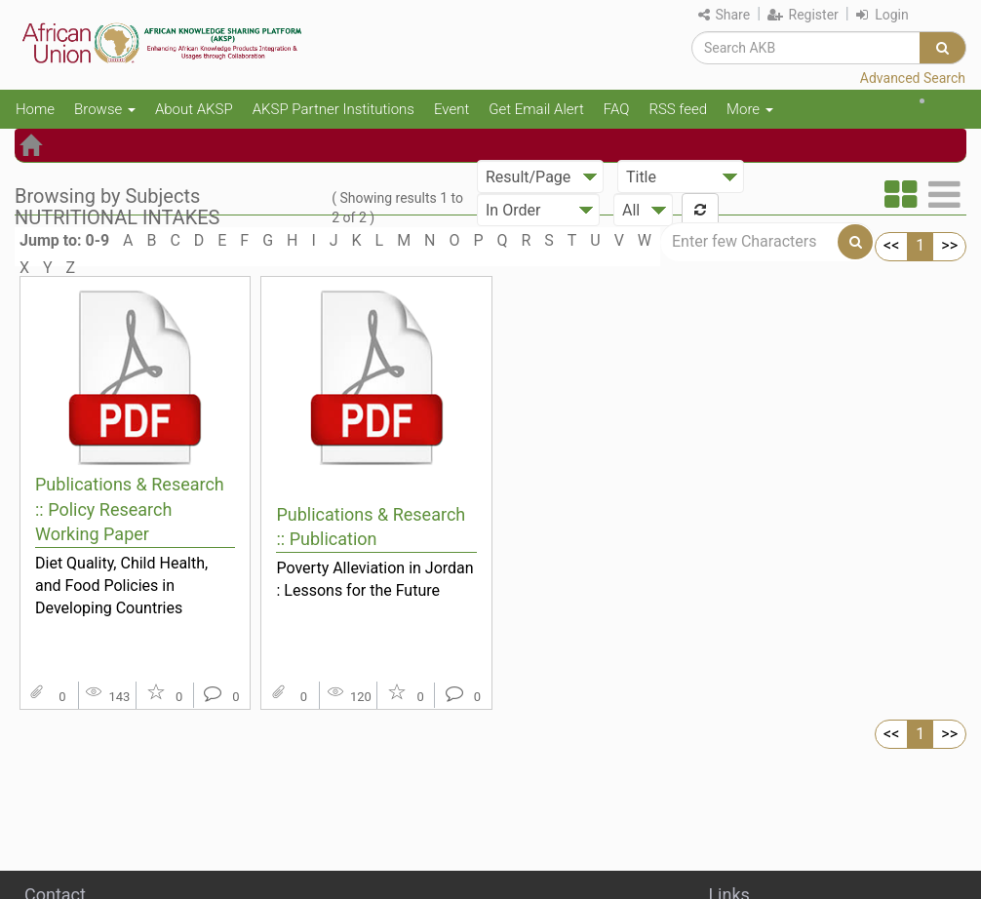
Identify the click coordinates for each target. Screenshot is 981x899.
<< (891, 245)
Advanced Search (912, 78)
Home (35, 109)
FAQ (617, 109)
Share (724, 14)
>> (949, 245)
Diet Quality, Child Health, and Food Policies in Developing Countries (121, 585)
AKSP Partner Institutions (333, 109)
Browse (105, 109)
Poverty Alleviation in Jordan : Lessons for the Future (374, 579)
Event (451, 109)
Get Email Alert (536, 109)
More (749, 109)
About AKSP (194, 109)
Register (803, 14)
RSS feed (677, 109)
